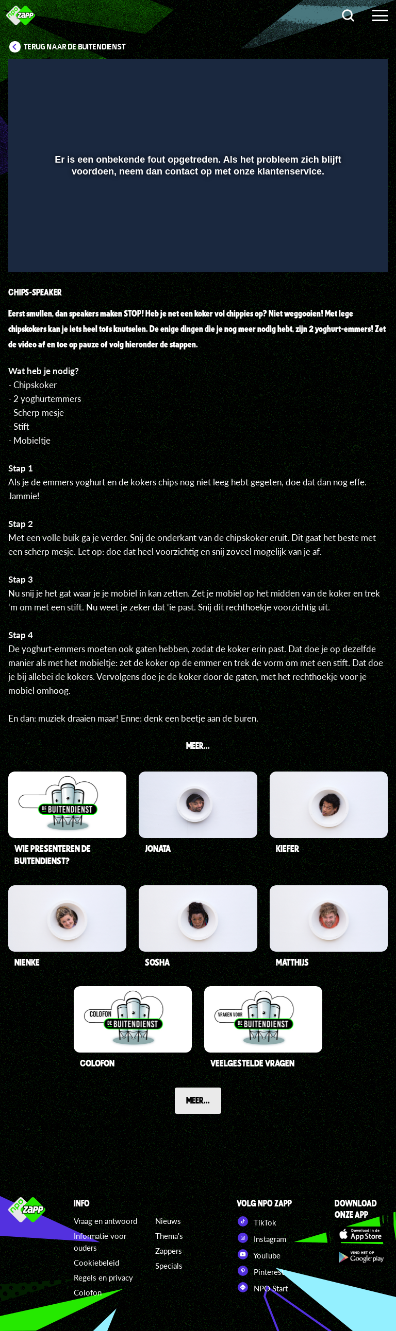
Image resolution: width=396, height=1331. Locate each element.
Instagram (261, 1238)
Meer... (198, 1100)
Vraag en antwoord (105, 1220)
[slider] (196, 228)
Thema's (169, 1235)
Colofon (88, 1292)
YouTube (258, 1254)
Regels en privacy (103, 1277)
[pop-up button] (345, 249)
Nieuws (168, 1220)
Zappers (168, 1250)
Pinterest (260, 1271)
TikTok (256, 1221)
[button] (29, 249)
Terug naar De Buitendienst (75, 46)
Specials (169, 1265)
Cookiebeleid (96, 1262)
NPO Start (262, 1287)
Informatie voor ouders (100, 1241)
